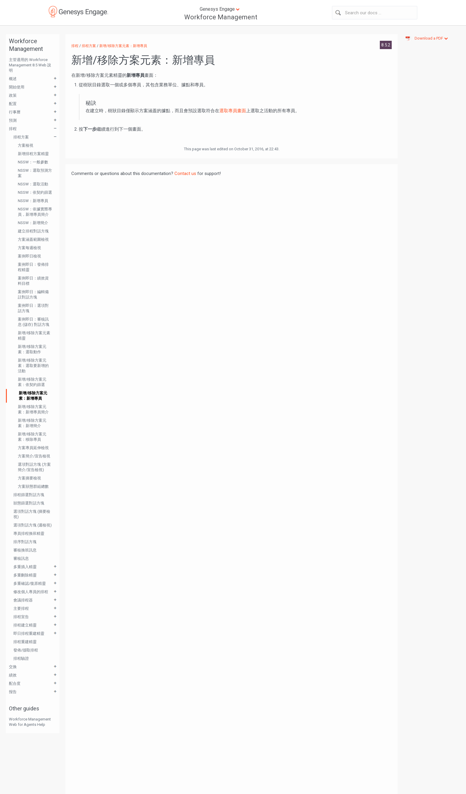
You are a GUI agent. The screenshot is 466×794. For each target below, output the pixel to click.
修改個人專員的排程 (30, 592)
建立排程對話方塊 (33, 231)
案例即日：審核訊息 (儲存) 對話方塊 (33, 322)
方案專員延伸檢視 (33, 448)
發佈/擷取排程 (25, 650)
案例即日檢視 (29, 256)
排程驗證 (21, 658)
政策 (13, 95)
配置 (13, 103)
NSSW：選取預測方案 (35, 173)
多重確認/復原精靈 (29, 583)
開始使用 (16, 87)
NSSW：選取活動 (33, 184)
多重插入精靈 (25, 567)
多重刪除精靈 (25, 575)
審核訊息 (21, 558)
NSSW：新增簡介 (33, 223)
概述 (13, 78)
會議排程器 (23, 600)
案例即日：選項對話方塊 (33, 308)
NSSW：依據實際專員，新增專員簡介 (35, 212)
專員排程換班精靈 (28, 533)
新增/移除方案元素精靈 (34, 335)
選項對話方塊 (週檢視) (32, 525)
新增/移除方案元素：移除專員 (32, 437)
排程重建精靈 (25, 642)
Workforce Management (220, 17)
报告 (13, 692)
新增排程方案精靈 (33, 153)
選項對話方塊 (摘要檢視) (31, 514)
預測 (13, 120)
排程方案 (21, 137)
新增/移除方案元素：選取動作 (32, 349)
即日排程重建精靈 (28, 633)
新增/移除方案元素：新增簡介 (32, 423)
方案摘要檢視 (29, 478)
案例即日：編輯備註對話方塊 (33, 294)
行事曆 (15, 112)
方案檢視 (25, 145)
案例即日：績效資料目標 (33, 281)
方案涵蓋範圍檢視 (33, 239)
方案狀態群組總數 (33, 486)
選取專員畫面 (232, 110)
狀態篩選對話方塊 (28, 503)
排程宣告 (21, 617)
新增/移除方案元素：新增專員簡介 (33, 409)
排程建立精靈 (25, 625)
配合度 (15, 683)
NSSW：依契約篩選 (35, 192)
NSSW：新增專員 (33, 200)
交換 (13, 667)
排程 (13, 128)
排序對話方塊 (25, 542)
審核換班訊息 (25, 550)
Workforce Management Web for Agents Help (30, 722)
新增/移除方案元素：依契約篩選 (32, 382)
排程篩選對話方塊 (28, 495)
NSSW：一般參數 (33, 162)
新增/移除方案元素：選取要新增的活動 (33, 365)
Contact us (185, 173)
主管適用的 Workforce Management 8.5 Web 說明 (30, 65)
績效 (13, 675)
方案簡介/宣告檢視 (34, 456)
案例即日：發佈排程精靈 (33, 267)
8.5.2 (385, 45)
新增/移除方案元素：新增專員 (33, 396)
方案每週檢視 (29, 248)
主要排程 (21, 608)
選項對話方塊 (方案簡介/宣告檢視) (34, 467)
